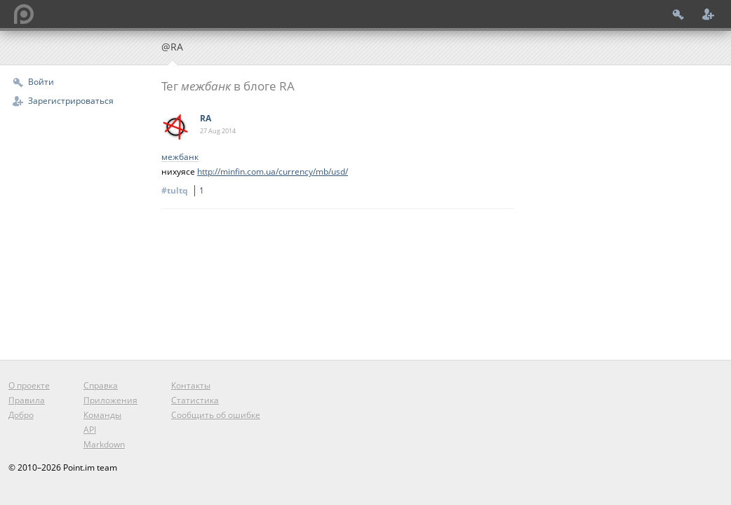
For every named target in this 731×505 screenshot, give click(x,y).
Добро (21, 415)
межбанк (180, 157)
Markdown (104, 444)
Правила (26, 400)
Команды (102, 415)
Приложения (110, 400)
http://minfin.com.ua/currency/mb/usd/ (272, 171)
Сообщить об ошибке (215, 415)
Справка (100, 385)
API (89, 429)
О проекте (29, 385)
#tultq (184, 190)
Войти (41, 82)
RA (205, 118)
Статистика (195, 400)
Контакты (190, 385)
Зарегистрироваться (71, 101)
